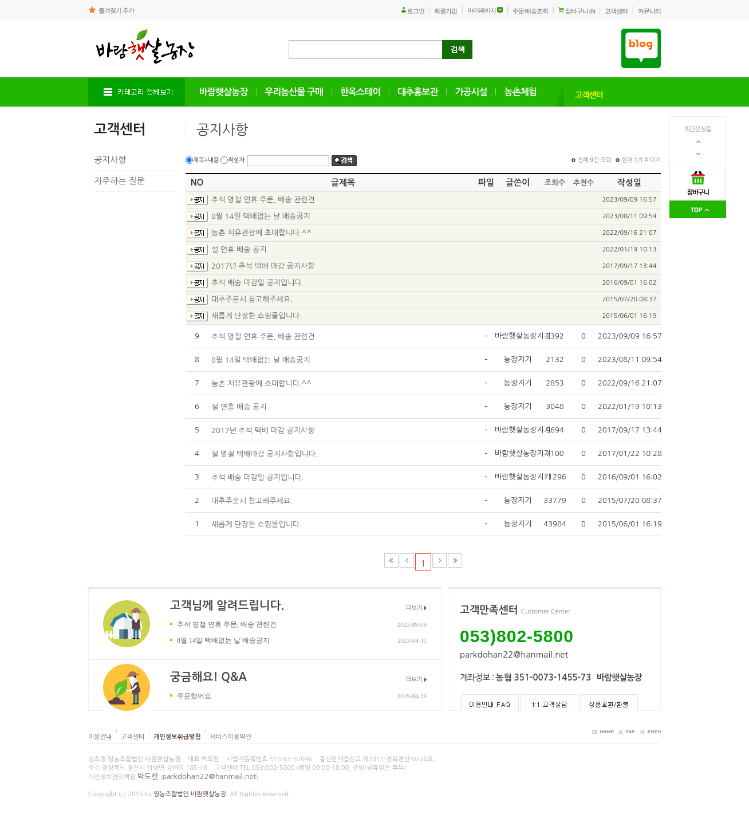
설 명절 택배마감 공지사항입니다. (264, 454)
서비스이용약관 (230, 737)
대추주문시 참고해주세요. (252, 299)
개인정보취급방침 (177, 737)
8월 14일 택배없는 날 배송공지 (260, 216)
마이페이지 (481, 10)
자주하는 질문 (119, 180)
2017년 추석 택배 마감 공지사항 (263, 266)
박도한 (148, 776)
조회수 (555, 182)
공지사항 (110, 159)
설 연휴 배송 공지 (238, 249)
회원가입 (445, 10)
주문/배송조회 (530, 10)
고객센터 (616, 10)
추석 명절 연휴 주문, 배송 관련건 (263, 199)
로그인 (415, 10)
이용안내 (100, 737)
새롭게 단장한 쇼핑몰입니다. (256, 316)
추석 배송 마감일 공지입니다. (257, 282)
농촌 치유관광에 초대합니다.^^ (261, 233)
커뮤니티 (649, 10)
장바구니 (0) (580, 10)
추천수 (583, 182)
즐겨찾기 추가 (116, 10)
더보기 (414, 608)
